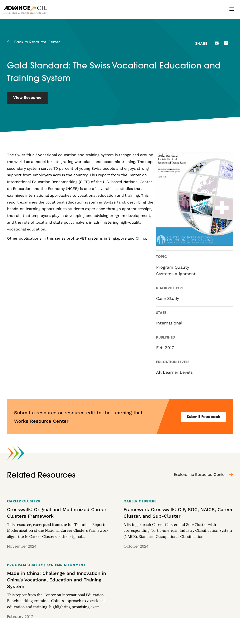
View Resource (27, 98)
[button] (231, 9)
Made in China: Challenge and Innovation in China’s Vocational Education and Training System (56, 579)
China (141, 238)
